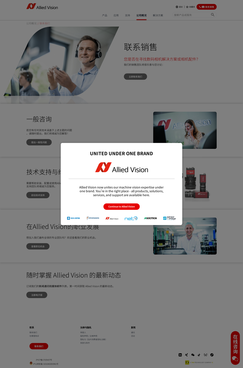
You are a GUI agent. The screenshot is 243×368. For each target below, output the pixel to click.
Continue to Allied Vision (121, 206)
